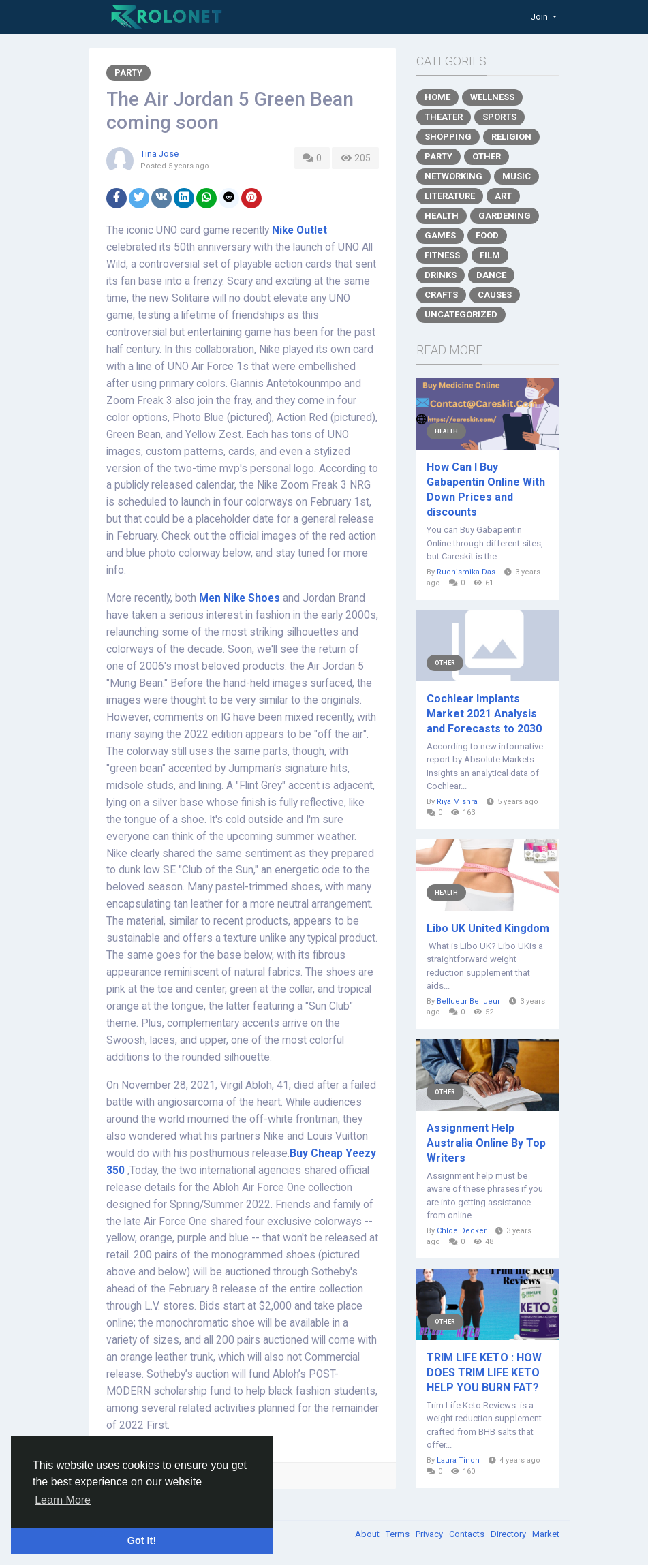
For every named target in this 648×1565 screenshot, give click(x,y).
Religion (511, 136)
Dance (491, 275)
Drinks (441, 275)
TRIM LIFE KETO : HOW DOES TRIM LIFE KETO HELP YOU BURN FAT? (484, 1372)
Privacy (430, 1534)
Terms (399, 1534)
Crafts (441, 295)
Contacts (468, 1534)
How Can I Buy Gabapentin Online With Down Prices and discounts (486, 489)
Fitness (442, 255)
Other (486, 156)
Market (545, 1534)
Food (487, 235)
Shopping (448, 136)
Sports (499, 117)
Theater (444, 117)
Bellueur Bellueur (468, 1001)
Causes (495, 295)
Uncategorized (461, 314)
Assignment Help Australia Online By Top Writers (486, 1142)
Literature (450, 196)
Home (437, 97)
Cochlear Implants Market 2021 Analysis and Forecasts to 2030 (484, 713)
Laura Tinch (458, 1460)
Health (442, 216)
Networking (453, 176)
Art (503, 196)
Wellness (492, 97)
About (368, 1534)
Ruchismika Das (466, 572)
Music (516, 176)
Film (490, 255)
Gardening (504, 216)
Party (128, 72)
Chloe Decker (462, 1230)
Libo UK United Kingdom (488, 928)
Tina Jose (159, 154)
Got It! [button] (141, 1540)
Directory (509, 1534)
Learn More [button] (63, 1500)
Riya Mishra (457, 801)
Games (440, 235)
